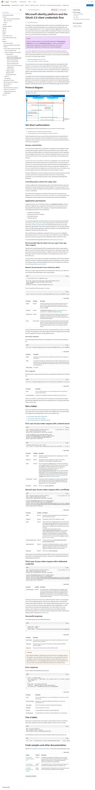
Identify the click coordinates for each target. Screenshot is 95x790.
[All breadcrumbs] (26, 10)
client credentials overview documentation (39, 748)
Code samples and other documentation (82, 19)
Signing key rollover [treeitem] (10, 72)
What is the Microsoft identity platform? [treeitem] (12, 18)
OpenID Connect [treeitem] (10, 69)
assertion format (44, 612)
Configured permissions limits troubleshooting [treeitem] (10, 92)
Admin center (90, 5)
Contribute (23, 786)
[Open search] (88, 2)
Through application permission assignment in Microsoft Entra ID (43, 133)
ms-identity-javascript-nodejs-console (29, 769)
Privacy (28, 786)
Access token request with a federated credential (39, 420)
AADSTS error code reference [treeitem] (10, 89)
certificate (37, 78)
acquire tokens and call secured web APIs (39, 67)
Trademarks (54, 786)
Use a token (76, 17)
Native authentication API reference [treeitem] (11, 82)
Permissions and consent (57, 239)
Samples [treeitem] (5, 22)
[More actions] (68, 10)
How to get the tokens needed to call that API (38, 61)
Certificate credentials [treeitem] (10, 70)
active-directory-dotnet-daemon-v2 (30, 765)
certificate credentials (56, 547)
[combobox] (12, 13)
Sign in (92, 1)
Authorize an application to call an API (36, 59)
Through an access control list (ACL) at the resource (40, 131)
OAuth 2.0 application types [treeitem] (10, 50)
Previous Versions (12, 786)
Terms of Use (48, 786)
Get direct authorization (78, 14)
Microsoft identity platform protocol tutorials (35, 264)
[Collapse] (20, 10)
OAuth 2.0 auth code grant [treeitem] (12, 56)
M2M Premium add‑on (45, 43)
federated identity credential (52, 593)
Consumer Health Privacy (38, 786)
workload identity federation (31, 605)
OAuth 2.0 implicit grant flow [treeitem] (13, 63)
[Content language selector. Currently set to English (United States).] (8, 783)
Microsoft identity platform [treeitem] (8, 15)
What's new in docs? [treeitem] (8, 20)
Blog (18, 786)
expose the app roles (36, 222)
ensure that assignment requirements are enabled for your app (45, 195)
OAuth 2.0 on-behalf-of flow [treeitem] (12, 61)
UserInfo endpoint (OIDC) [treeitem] (11, 74)
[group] (47, 294)
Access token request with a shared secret (37, 416)
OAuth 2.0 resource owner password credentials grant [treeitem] (14, 66)
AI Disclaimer (4, 786)
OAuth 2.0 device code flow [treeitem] (12, 59)
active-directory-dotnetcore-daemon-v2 (30, 759)
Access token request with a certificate (36, 418)
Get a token (76, 15)
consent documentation (54, 476)
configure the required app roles (38, 224)
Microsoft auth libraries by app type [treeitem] (11, 87)
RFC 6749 (41, 29)
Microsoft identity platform (33, 9)
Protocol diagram (77, 12)
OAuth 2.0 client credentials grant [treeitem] (14, 58)
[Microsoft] (2, 2)
